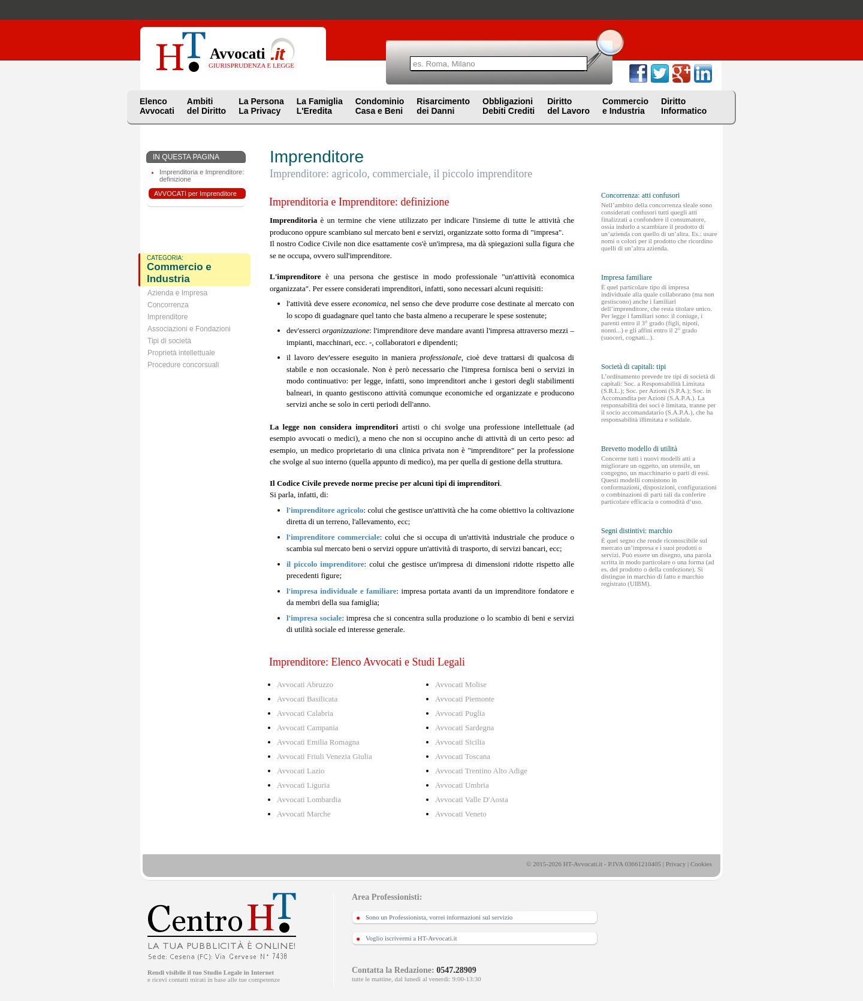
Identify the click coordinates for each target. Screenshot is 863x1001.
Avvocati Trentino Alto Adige (481, 770)
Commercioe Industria (625, 106)
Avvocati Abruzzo (305, 684)
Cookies (701, 863)
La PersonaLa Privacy (261, 106)
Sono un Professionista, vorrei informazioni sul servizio (439, 917)
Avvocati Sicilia (460, 741)
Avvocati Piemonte (464, 698)
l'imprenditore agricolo (325, 510)
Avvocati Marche (304, 813)
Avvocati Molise (461, 684)
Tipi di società (169, 341)
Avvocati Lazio (301, 770)
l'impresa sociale (314, 617)
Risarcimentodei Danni (443, 106)
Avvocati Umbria (462, 785)
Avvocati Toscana (462, 756)
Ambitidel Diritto (206, 106)
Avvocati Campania (308, 727)
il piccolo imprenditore (325, 564)
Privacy (676, 863)
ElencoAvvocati (157, 106)
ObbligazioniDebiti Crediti (508, 106)
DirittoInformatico (684, 106)
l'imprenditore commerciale (333, 537)
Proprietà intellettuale (181, 353)
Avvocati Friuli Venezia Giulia (324, 756)
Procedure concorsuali (183, 365)
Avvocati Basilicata (307, 698)
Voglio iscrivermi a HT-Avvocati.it (411, 938)
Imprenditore (167, 317)
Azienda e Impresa (177, 293)
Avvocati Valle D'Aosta (471, 799)
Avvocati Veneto (461, 813)
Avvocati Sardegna (464, 727)
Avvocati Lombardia (309, 799)
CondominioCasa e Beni (380, 106)
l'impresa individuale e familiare (341, 590)
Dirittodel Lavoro (568, 106)
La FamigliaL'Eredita (320, 106)
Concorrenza (168, 305)
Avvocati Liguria (303, 785)
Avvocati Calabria (305, 713)
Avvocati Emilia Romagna (318, 741)
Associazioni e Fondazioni (189, 329)
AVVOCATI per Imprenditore (195, 193)
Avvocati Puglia (460, 713)
